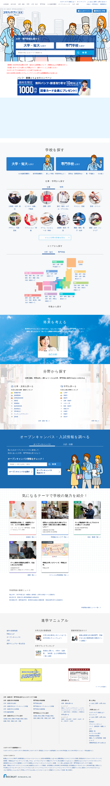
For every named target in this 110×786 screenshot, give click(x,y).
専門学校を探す (37, 703)
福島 (84, 276)
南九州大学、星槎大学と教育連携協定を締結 (24, 597)
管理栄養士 (74, 712)
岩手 (80, 274)
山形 (80, 276)
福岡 (26, 298)
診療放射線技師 (18, 398)
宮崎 (30, 300)
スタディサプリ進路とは (67, 1)
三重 (73, 296)
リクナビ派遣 (74, 758)
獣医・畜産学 (67, 406)
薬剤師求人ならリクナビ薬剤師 (12, 763)
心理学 (65, 392)
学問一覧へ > (95, 421)
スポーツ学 (67, 403)
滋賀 (46, 296)
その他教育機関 (51, 4)
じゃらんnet (24, 765)
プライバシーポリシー (95, 724)
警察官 (16, 400)
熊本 (38, 298)
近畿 (4, 721)
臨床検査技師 (18, 406)
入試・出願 (75, 4)
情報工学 (66, 408)
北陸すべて (50, 276)
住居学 (71, 721)
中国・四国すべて (30, 280)
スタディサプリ (7, 750)
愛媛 (34, 278)
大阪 (54, 296)
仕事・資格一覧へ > (44, 421)
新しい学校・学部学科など (55, 173)
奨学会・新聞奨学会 (75, 173)
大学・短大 (34, 4)
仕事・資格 (21, 4)
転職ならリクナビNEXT (10, 758)
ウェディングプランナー (21, 414)
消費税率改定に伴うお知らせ (97, 743)
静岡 (65, 296)
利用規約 (91, 722)
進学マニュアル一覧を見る (16, 643)
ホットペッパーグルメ (25, 767)
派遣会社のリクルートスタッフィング (90, 758)
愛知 (69, 296)
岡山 (34, 275)
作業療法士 (81, 712)
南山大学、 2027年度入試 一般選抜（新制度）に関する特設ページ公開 (32, 594)
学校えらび (10, 634)
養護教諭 (16, 403)
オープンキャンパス (64, 4)
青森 (76, 274)
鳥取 (26, 275)
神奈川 (83, 287)
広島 (38, 275)
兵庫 (46, 299)
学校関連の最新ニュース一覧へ (90, 607)
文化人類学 (68, 719)
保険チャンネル (76, 767)
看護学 (65, 395)
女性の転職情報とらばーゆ (49, 758)
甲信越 (17, 719)
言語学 (74, 719)
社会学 (79, 719)
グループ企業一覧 (62, 770)
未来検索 (6, 4)
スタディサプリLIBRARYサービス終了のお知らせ (24, 70)
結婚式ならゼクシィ (35, 765)
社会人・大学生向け (92, 4)
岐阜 (61, 296)
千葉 (75, 287)
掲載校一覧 (92, 731)
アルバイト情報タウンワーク (48, 761)
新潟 (54, 264)
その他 (100, 173)
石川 (52, 274)
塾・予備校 (90, 173)
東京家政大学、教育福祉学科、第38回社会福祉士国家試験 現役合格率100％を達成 (36, 600)
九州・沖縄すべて (30, 302)
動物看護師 (17, 395)
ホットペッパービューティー (41, 767)
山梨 (58, 264)
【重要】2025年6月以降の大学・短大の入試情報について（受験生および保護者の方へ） (37, 65)
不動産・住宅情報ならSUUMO (51, 765)
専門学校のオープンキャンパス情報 (43, 706)
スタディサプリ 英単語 (36, 750)
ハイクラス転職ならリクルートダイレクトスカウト (37, 763)
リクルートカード (43, 770)
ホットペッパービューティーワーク (60, 767)
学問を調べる (65, 714)
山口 (41, 275)
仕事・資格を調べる (67, 703)
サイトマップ (81, 1)
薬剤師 (16, 416)
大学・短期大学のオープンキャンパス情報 (15, 706)
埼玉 (86, 285)
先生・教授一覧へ (94, 537)
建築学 (65, 398)
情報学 (65, 414)
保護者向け (103, 4)
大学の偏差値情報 (8, 712)
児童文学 (66, 721)
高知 (38, 278)
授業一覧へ (31, 575)
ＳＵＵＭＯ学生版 (62, 750)
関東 (13, 719)
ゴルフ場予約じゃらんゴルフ (11, 770)
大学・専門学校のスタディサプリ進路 (81, 763)
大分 (26, 300)
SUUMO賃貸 (64, 765)
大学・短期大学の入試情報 (11, 709)
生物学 (65, 411)
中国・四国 (10, 721)
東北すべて (78, 279)
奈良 (50, 299)
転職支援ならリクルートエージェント (29, 758)
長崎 (34, 298)
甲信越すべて (56, 266)
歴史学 (65, 416)
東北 (9, 719)
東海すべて (63, 299)
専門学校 (42, 4)
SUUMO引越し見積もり (94, 765)
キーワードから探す (95, 733)
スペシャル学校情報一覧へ (58, 575)
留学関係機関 (37, 173)
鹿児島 (35, 300)
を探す (35, 45)
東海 (22, 719)
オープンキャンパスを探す (19, 472)
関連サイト (53, 770)
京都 (50, 296)
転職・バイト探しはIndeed (61, 763)
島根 (30, 275)
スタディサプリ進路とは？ (97, 712)
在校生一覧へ (30, 537)
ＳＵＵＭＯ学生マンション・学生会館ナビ (80, 750)
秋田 (76, 276)
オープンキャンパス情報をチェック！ (26, 459)
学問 (28, 4)
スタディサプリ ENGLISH (21, 750)
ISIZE (70, 770)
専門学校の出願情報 (39, 709)
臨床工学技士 (67, 712)
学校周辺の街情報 (94, 736)
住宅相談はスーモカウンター (77, 765)
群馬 (83, 285)
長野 (61, 264)
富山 (48, 274)
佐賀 (30, 298)
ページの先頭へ (102, 686)
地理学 (62, 719)
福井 (55, 274)
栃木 (79, 285)
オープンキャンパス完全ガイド (44, 471)
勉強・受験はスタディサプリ (11, 765)
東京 (79, 287)
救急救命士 (17, 408)
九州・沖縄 (18, 721)
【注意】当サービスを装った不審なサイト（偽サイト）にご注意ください (32, 67)
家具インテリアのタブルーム (90, 767)
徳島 (26, 278)
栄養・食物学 (67, 400)
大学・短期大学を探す (9, 703)
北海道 (80, 264)
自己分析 (13, 4)
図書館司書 (17, 392)
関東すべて (77, 290)
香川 (30, 278)
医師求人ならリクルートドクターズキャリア (87, 761)
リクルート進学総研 (50, 750)
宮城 (84, 274)
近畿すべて (48, 301)
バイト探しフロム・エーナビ (31, 761)
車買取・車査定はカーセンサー (12, 761)
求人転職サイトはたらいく (66, 761)
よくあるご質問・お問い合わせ (96, 1)
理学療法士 (17, 411)
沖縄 (39, 300)
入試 (8, 640)
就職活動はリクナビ (63, 758)
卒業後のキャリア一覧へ (59, 537)
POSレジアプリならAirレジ (29, 770)
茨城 (75, 285)
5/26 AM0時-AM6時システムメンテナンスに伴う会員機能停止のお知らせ (32, 73)
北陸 (25, 719)
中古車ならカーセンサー (10, 767)
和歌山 (55, 299)
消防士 (62, 708)
